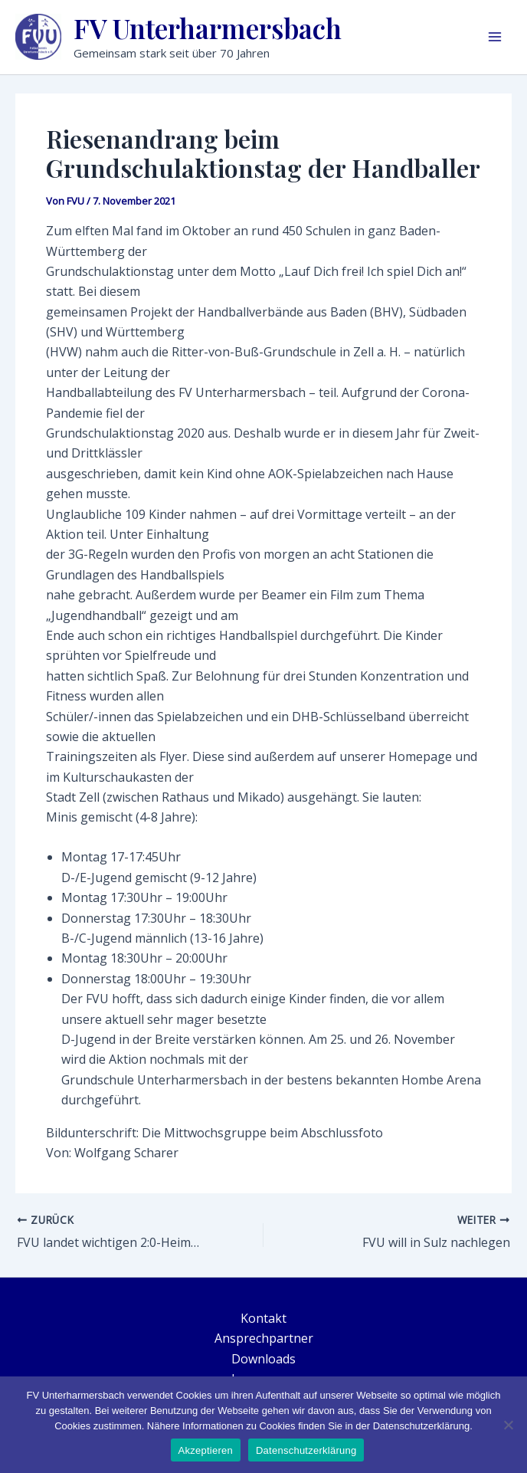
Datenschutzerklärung (306, 1450)
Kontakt (263, 1318)
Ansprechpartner (263, 1338)
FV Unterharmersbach (208, 28)
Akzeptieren (205, 1450)
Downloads (263, 1358)
